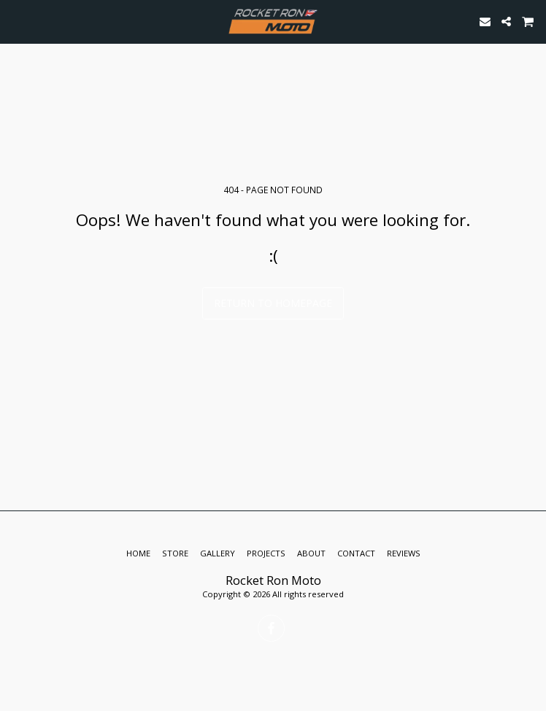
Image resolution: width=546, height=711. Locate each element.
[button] (16, 21)
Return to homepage (273, 303)
